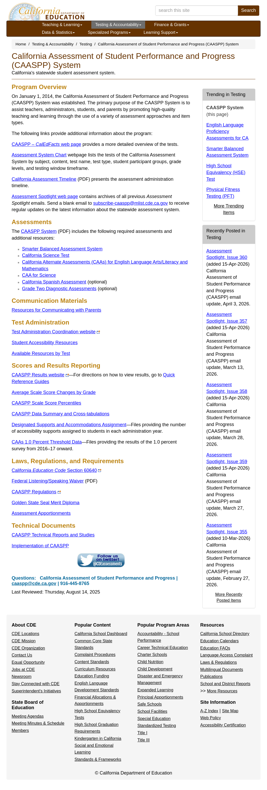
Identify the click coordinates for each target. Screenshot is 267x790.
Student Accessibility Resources (45, 342)
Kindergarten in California (98, 738)
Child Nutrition (150, 662)
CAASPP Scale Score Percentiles (46, 403)
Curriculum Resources (95, 669)
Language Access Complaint (226, 655)
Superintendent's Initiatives (36, 691)
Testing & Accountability (118, 24)
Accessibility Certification (223, 725)
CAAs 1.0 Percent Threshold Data (47, 442)
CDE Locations (25, 633)
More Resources (222, 691)
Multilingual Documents (221, 669)
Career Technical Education (162, 647)
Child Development (154, 669)
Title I (142, 733)
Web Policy (210, 718)
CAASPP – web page (46, 144)
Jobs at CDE (23, 669)
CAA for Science (39, 275)
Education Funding (92, 676)
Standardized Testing (156, 725)
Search (248, 10)
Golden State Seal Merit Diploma (45, 502)
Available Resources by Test (41, 353)
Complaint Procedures (95, 654)
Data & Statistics (58, 32)
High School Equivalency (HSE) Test (226, 172)
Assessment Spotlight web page (45, 196)
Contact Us (22, 655)
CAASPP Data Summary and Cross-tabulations (60, 413)
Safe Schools (149, 704)
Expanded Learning (155, 690)
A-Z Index (209, 711)
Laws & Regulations (218, 662)
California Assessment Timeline (51, 179)
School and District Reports (225, 684)
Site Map (230, 711)
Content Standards (92, 662)
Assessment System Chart (39, 154)
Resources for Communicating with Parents (56, 310)
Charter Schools (152, 654)
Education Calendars (219, 641)
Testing (85, 44)
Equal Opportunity (28, 662)
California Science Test (45, 255)
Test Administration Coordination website (56, 331)
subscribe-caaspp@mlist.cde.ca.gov (130, 203)
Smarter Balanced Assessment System (62, 248)
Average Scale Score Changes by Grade (54, 392)
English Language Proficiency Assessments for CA (227, 131)
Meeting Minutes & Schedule (38, 723)
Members (20, 730)
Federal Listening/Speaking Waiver (54, 481)
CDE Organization (28, 648)
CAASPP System (45, 231)
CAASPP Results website (40, 374)
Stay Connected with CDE (36, 684)
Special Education (153, 718)
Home (21, 44)
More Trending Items (229, 209)
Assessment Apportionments (41, 513)
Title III (143, 740)
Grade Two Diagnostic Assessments (59, 288)
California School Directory (224, 633)
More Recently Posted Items (228, 597)
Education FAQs (215, 648)
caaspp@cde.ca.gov (34, 583)
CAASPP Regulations (36, 491)
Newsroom (21, 676)
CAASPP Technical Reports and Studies (53, 535)
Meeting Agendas (28, 716)
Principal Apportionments (160, 697)
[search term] (196, 10)
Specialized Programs (109, 32)
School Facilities (152, 711)
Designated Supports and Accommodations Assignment (69, 424)
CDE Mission (23, 641)
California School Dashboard (101, 633)
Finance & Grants (171, 24)
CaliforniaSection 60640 (56, 470)
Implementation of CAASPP (40, 545)
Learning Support (161, 32)
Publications (211, 676)
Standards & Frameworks (98, 759)
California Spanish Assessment (54, 282)
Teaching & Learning (62, 24)
